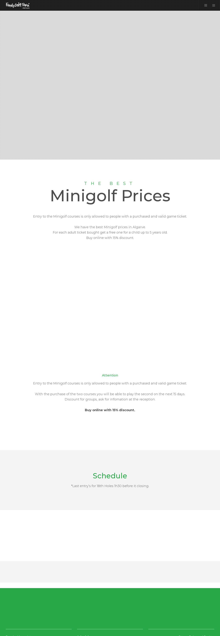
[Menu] (212, 5)
